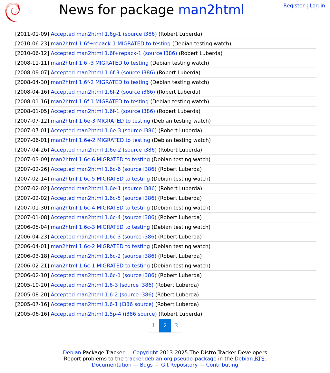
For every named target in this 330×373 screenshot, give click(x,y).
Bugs (146, 365)
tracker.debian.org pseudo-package (171, 359)
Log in (317, 6)
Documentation (111, 365)
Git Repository (179, 365)
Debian (72, 353)
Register (294, 6)
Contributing (222, 365)
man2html (211, 9)
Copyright (145, 353)
